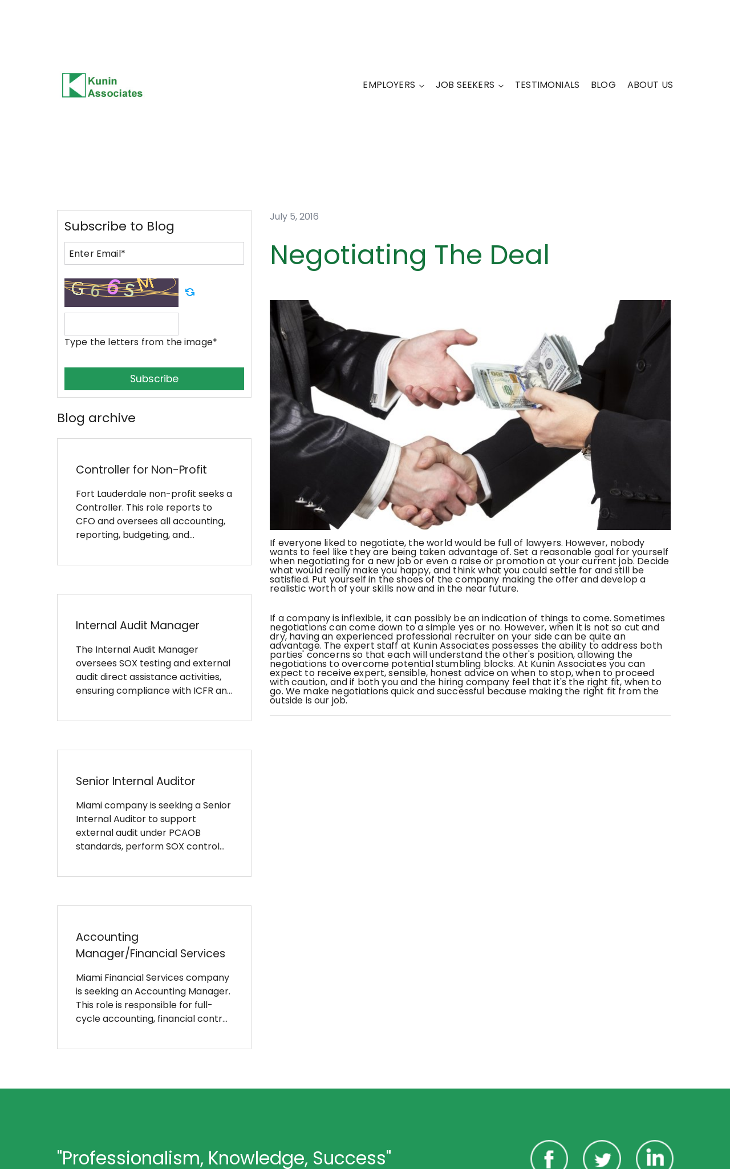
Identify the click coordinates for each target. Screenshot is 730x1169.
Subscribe (154, 379)
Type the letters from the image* (140, 342)
